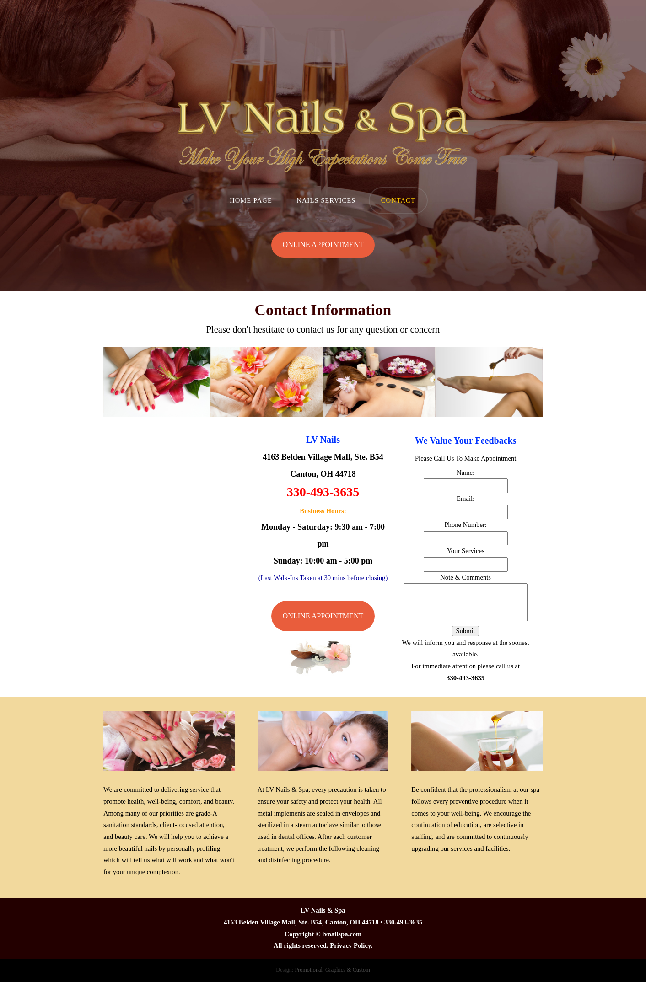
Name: (465, 472)
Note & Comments (465, 577)
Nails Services (325, 200)
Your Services (466, 550)
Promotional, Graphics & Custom (332, 970)
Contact (398, 200)
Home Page (251, 200)
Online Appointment (323, 244)
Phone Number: (465, 524)
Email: (465, 498)
